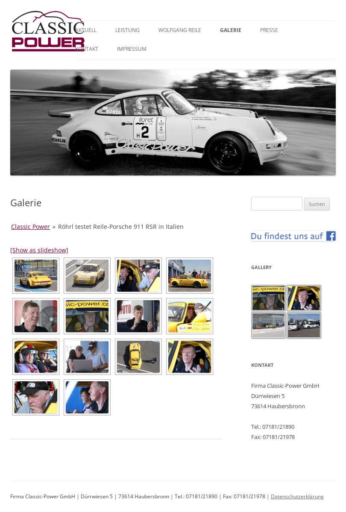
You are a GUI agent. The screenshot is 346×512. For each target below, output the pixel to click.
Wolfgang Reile (179, 30)
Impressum (132, 49)
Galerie (230, 30)
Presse (269, 30)
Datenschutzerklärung (297, 496)
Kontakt (86, 49)
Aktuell (86, 30)
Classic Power (30, 226)
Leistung (127, 30)
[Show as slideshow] (39, 250)
